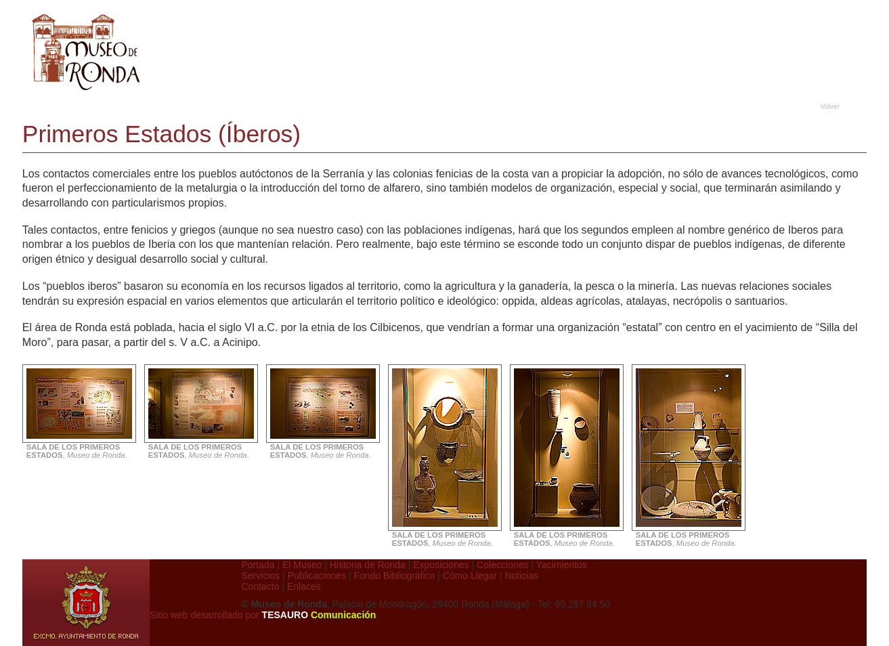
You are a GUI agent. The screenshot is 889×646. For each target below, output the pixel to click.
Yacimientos (561, 564)
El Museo (302, 564)
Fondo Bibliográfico (394, 575)
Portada (258, 564)
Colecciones (502, 564)
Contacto (261, 586)
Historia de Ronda (368, 564)
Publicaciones (317, 575)
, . (81, 447)
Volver (830, 106)
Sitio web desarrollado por (263, 614)
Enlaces (304, 586)
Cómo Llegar (470, 575)
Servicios (261, 575)
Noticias (521, 575)
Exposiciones (441, 564)
